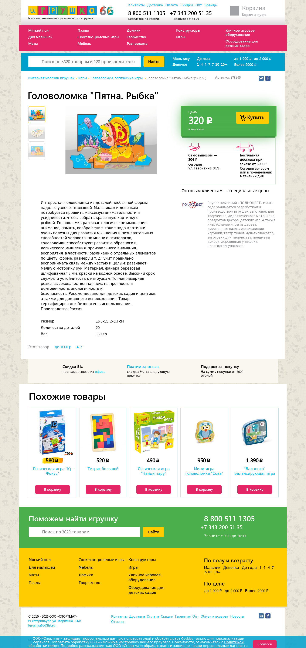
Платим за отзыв (143, 366)
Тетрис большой (103, 469)
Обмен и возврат (214, 616)
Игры (180, 36)
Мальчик (212, 568)
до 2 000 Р (233, 591)
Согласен (265, 644)
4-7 (79, 347)
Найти (154, 61)
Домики (133, 30)
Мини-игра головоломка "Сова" (204, 471)
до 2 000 (263, 58)
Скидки (186, 5)
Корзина (253, 8)
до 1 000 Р (213, 591)
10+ (224, 64)
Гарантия (183, 616)
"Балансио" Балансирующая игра (254, 471)
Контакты (136, 5)
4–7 (207, 64)
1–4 (200, 64)
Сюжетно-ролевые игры (98, 36)
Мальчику (181, 58)
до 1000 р (63, 347)
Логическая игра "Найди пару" (154, 471)
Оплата (172, 5)
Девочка (231, 568)
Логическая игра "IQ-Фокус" (52, 471)
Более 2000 (245, 64)
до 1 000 (243, 58)
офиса (100, 372)
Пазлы (83, 30)
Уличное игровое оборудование (240, 32)
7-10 (215, 64)
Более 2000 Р (256, 591)
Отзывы (117, 622)
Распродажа (137, 43)
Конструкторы (188, 30)
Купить (255, 117)
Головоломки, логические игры (117, 78)
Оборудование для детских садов (241, 43)
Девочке (180, 64)
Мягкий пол (38, 30)
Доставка (155, 5)
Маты (33, 43)
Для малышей (40, 36)
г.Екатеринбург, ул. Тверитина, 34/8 (54, 621)
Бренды (210, 5)
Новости (237, 616)
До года (203, 58)
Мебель (84, 43)
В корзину (52, 489)
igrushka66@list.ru (41, 625)
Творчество (136, 36)
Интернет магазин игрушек (51, 78)
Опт (199, 5)
